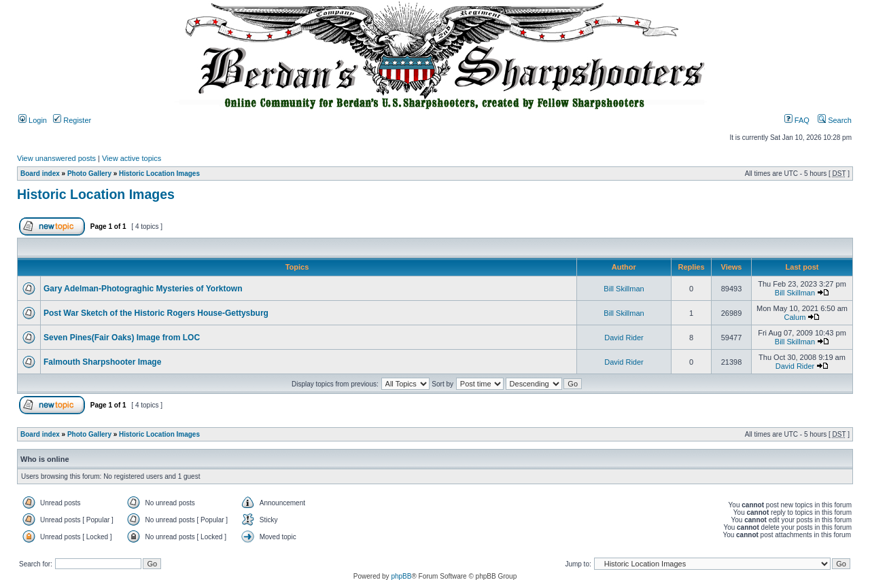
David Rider (623, 337)
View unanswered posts (56, 158)
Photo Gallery (89, 173)
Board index (40, 173)
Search (835, 120)
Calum (795, 317)
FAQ (797, 120)
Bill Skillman (624, 289)
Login (32, 120)
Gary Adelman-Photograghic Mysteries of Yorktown (143, 288)
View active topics (131, 158)
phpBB (401, 576)
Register (72, 120)
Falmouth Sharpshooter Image (102, 362)
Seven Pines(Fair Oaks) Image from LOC (122, 337)
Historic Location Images (159, 173)
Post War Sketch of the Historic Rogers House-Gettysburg (156, 313)
